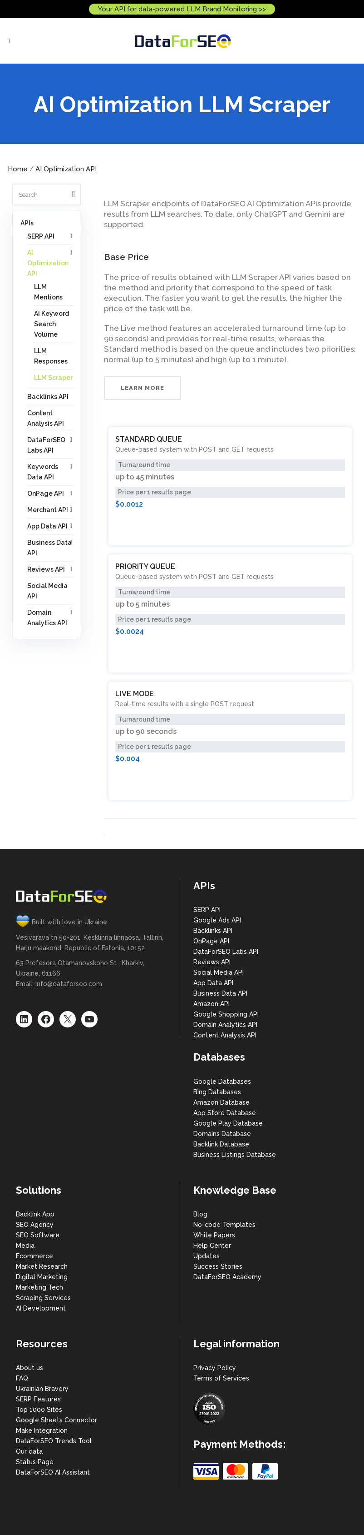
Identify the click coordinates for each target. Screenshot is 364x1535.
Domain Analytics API (225, 1024)
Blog (200, 1214)
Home (18, 169)
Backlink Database (221, 1144)
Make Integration (42, 1430)
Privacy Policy (214, 1367)
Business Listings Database (234, 1154)
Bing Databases (217, 1092)
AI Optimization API (66, 169)
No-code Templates (224, 1224)
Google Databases (222, 1081)
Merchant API (47, 509)
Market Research (42, 1266)
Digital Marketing (42, 1277)
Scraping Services (43, 1297)
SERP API (40, 236)
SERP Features (38, 1399)
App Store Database (224, 1112)
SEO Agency (35, 1224)
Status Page (35, 1461)
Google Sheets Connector (56, 1420)
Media (25, 1245)
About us (29, 1367)
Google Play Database (228, 1123)
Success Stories (217, 1266)
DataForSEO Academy (227, 1277)
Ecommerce (34, 1256)
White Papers (214, 1235)
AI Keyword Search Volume (51, 324)
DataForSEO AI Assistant (53, 1472)
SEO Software (37, 1235)
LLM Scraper (53, 377)
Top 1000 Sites (39, 1409)
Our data (29, 1451)
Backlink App (35, 1214)
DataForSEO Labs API (225, 951)
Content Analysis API (224, 1035)
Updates (206, 1256)
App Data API (47, 526)
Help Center (212, 1245)
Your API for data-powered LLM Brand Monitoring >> (182, 9)
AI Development (41, 1308)
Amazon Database (221, 1102)
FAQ (22, 1378)
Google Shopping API (226, 1014)
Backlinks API (48, 396)
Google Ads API (217, 920)
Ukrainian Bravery (42, 1388)
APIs (27, 223)
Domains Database (222, 1133)
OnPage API (45, 493)
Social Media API (218, 972)
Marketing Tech (39, 1287)
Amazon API (211, 1003)
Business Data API (220, 993)
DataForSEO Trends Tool (54, 1441)
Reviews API (46, 569)
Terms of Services (221, 1378)
